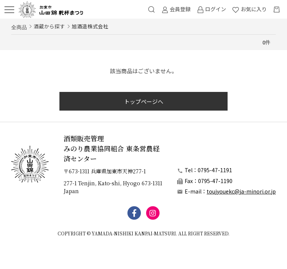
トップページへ (143, 101)
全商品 (19, 27)
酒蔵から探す (49, 26)
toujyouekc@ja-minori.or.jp (241, 191)
